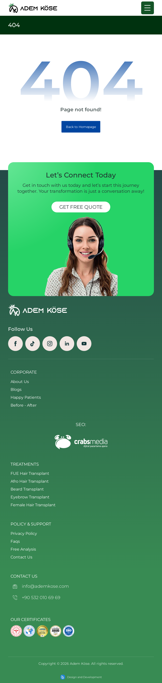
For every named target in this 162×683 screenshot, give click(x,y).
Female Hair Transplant (33, 505)
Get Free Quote (80, 207)
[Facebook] (15, 343)
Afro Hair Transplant (30, 481)
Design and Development (84, 677)
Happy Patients (26, 397)
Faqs (15, 541)
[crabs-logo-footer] (81, 442)
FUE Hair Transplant (30, 473)
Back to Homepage (81, 127)
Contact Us (21, 557)
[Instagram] (49, 343)
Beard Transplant (27, 489)
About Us (20, 381)
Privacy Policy (24, 533)
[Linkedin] (67, 343)
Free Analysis (23, 549)
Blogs (16, 389)
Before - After (24, 405)
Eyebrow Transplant (30, 497)
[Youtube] (84, 343)
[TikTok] (32, 343)
